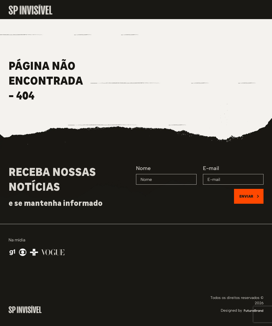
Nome (143, 168)
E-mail (211, 168)
